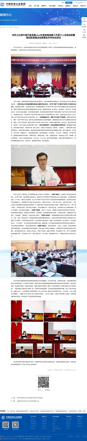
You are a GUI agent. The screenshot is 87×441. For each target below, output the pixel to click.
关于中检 (36, 6)
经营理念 (68, 423)
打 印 (39, 390)
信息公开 (75, 6)
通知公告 (44, 428)
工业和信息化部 (73, 411)
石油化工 (55, 419)
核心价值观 (69, 419)
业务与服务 (52, 6)
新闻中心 (44, 6)
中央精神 (44, 419)
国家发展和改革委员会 (62, 411)
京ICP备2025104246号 (46, 436)
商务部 (80, 411)
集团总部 (79, 419)
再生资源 (55, 426)
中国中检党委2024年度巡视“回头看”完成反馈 (30, 398)
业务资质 (33, 428)
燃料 (54, 423)
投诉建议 (84, 436)
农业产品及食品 (57, 428)
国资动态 (44, 421)
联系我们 (71, 436)
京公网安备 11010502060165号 (9, 438)
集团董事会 (33, 421)
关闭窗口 (47, 390)
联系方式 (83, 6)
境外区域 (79, 426)
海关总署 (13, 411)
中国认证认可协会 (34, 411)
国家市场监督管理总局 (23, 411)
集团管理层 (33, 423)
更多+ (54, 430)
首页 (30, 6)
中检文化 (60, 6)
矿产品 (54, 421)
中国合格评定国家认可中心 (48, 411)
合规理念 (68, 426)
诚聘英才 (68, 6)
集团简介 (33, 419)
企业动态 (44, 426)
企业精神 (68, 421)
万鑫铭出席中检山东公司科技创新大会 (28, 401)
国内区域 (79, 423)
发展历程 (33, 426)
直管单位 (79, 421)
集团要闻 (17, 27)
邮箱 (62, 2)
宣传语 (68, 428)
